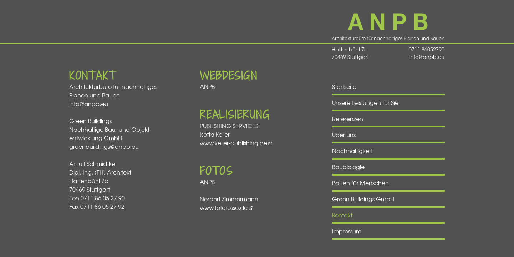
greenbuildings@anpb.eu (104, 146)
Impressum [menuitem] (346, 231)
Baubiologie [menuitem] (348, 166)
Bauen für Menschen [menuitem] (360, 182)
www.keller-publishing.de (233, 142)
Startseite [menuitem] (344, 86)
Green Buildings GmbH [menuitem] (363, 199)
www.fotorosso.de (224, 207)
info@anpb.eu (426, 56)
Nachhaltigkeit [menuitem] (352, 150)
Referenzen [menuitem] (347, 118)
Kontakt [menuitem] (342, 215)
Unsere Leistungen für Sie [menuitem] (365, 102)
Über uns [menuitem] (344, 134)
